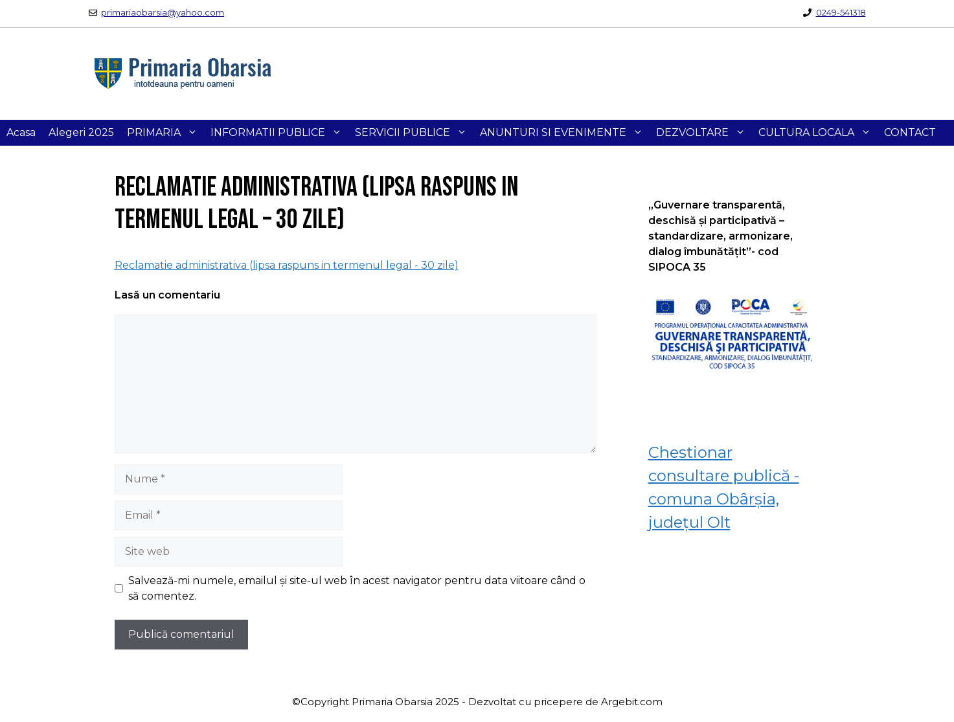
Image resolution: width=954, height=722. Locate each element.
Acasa (21, 132)
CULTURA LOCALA (818, 133)
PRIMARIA (165, 133)
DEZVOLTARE (704, 133)
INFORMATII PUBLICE (279, 133)
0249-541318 (841, 12)
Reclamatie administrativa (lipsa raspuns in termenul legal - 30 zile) (287, 265)
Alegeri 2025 (81, 132)
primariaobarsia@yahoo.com (162, 12)
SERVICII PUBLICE (414, 133)
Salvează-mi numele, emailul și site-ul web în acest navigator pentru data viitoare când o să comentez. (356, 588)
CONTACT (910, 132)
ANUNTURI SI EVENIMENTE (565, 133)
